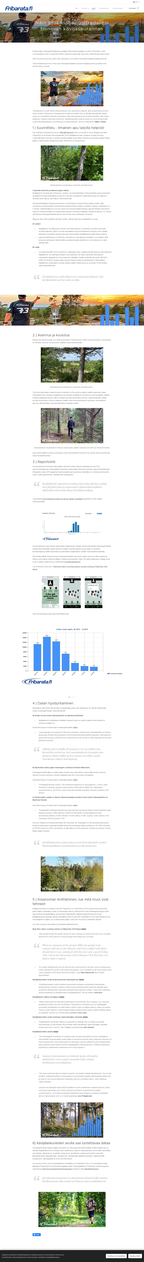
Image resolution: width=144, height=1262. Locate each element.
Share (37, 1234)
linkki (75, 727)
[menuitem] (76, 8)
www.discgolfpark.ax (72, 562)
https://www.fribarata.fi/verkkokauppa (57, 1169)
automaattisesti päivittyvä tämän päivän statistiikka (62, 499)
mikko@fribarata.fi (66, 133)
